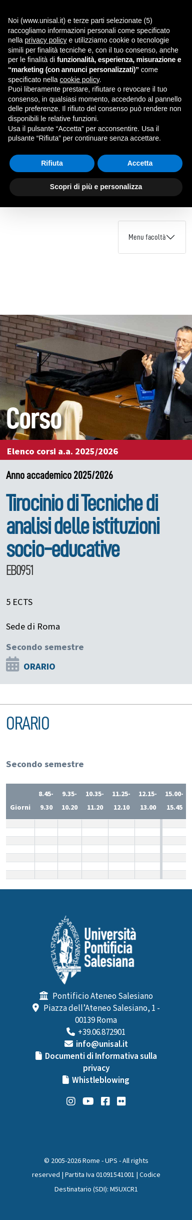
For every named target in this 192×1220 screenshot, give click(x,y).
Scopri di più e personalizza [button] (96, 187)
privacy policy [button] (45, 40)
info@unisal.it (102, 1044)
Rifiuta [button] (52, 163)
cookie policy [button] (80, 80)
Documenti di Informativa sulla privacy (101, 1062)
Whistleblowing (101, 1080)
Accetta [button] (140, 163)
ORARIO (40, 666)
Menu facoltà (147, 237)
